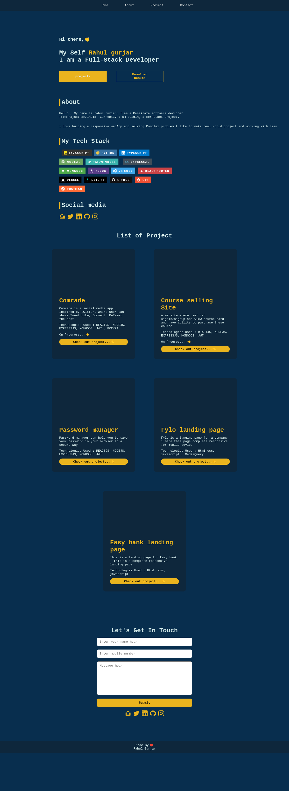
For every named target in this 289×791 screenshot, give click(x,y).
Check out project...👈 (93, 361)
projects (82, 80)
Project (157, 6)
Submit (144, 739)
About (129, 6)
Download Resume (139, 80)
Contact (186, 6)
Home (104, 6)
